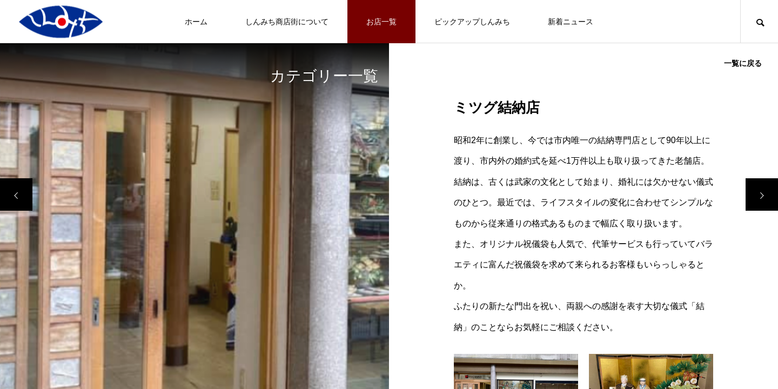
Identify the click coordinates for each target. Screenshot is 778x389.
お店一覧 (381, 21)
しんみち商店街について (286, 21)
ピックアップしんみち (472, 21)
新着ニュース (570, 21)
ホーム (196, 21)
